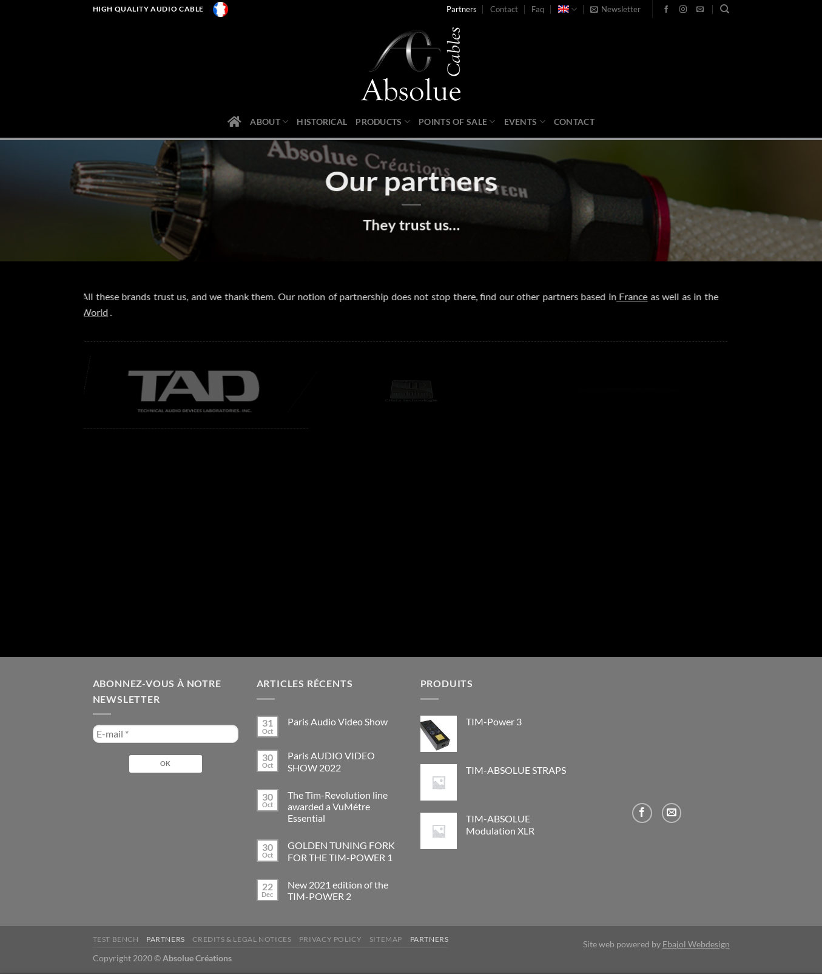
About (269, 121)
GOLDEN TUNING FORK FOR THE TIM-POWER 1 (341, 850)
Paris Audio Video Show (338, 721)
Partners (461, 9)
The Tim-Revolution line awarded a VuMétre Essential (338, 806)
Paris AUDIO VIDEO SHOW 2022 (331, 761)
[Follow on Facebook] (666, 9)
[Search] (724, 9)
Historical (322, 121)
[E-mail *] (165, 734)
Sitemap (385, 939)
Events (524, 121)
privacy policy (330, 939)
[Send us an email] (700, 9)
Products (382, 121)
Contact (504, 9)
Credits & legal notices (241, 939)
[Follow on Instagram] (683, 9)
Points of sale (457, 121)
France (617, 296)
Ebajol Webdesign (696, 944)
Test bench (116, 939)
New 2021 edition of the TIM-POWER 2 (338, 890)
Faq (537, 9)
